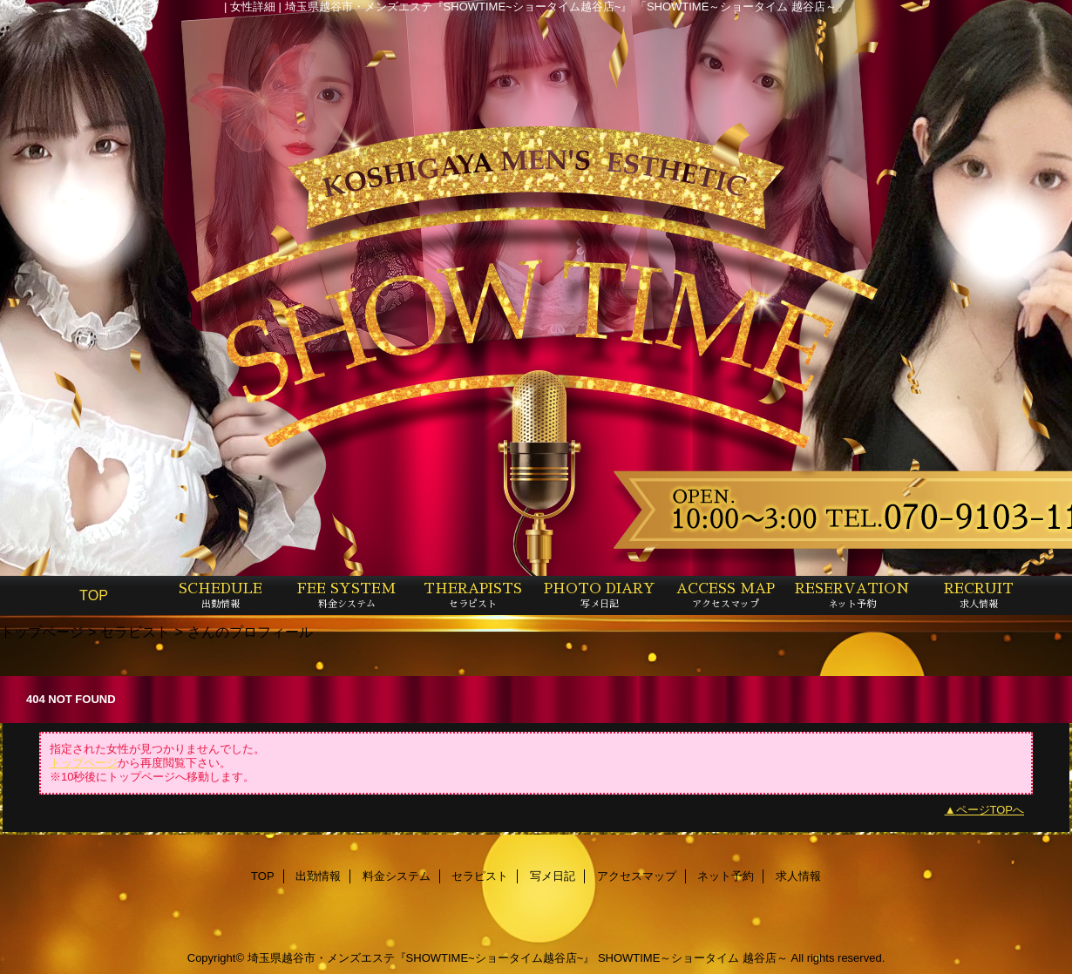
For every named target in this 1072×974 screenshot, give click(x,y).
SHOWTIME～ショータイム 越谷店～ (693, 957)
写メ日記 (552, 876)
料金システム (397, 876)
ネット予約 (725, 876)
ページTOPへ (990, 809)
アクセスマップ (636, 876)
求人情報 (798, 876)
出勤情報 (318, 876)
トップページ (42, 631)
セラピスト (135, 631)
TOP (93, 595)
